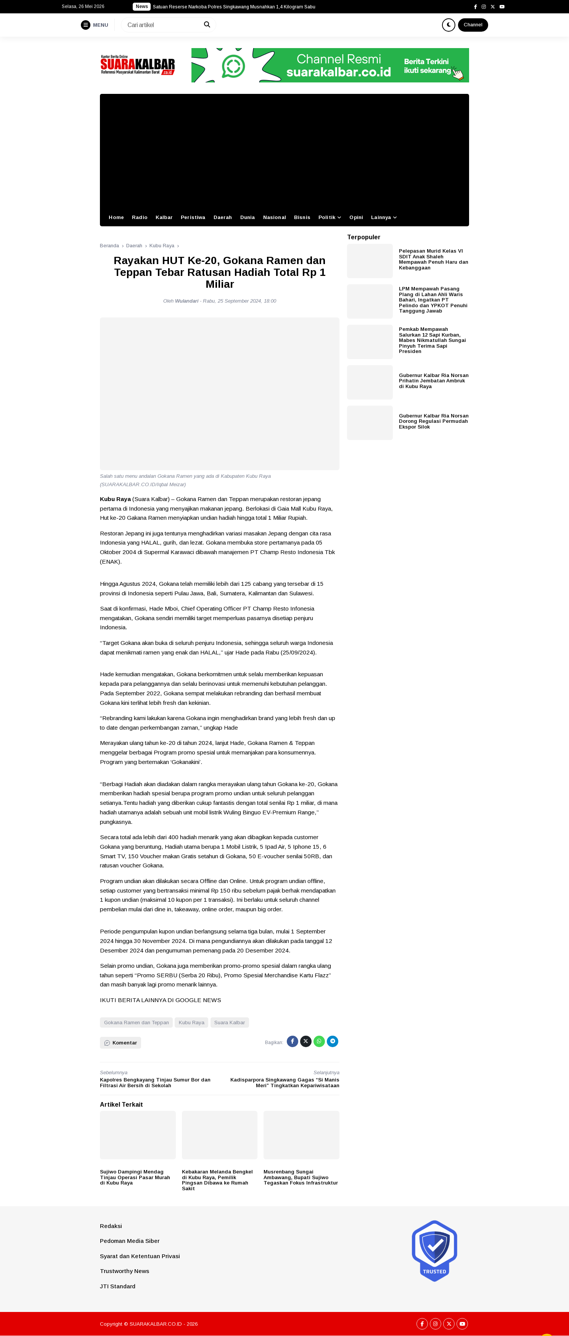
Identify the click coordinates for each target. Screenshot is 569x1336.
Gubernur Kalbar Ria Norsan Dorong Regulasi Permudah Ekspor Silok (434, 421)
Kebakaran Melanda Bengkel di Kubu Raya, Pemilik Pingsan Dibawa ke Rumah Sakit (217, 1180)
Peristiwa (193, 217)
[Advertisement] (284, 151)
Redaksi (111, 1226)
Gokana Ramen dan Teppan (136, 1022)
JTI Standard (117, 1286)
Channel (473, 24)
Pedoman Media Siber (129, 1241)
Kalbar (164, 217)
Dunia (247, 217)
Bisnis (302, 217)
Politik (326, 217)
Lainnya (381, 217)
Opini (356, 217)
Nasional (274, 217)
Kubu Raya (191, 1022)
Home (116, 217)
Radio (140, 217)
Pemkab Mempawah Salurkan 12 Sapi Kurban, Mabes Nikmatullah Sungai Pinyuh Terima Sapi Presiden (432, 340)
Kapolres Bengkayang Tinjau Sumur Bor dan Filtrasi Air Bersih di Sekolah (155, 1082)
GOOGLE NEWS (198, 1000)
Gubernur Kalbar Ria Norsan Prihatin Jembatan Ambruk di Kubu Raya (434, 380)
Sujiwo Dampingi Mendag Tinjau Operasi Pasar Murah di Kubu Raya (135, 1177)
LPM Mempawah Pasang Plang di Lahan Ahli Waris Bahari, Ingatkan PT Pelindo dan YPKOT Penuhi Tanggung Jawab (433, 300)
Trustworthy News (124, 1271)
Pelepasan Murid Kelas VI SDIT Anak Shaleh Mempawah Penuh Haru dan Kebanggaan (433, 259)
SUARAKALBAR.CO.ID (156, 1324)
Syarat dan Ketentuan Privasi (140, 1256)
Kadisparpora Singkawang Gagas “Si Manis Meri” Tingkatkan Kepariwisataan (284, 1082)
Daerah (223, 217)
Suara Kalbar (229, 1022)
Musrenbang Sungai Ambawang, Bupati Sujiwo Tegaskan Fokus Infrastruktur (301, 1177)
